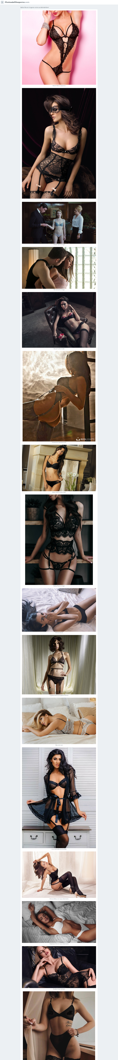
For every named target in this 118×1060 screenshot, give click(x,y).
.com (17, 2)
